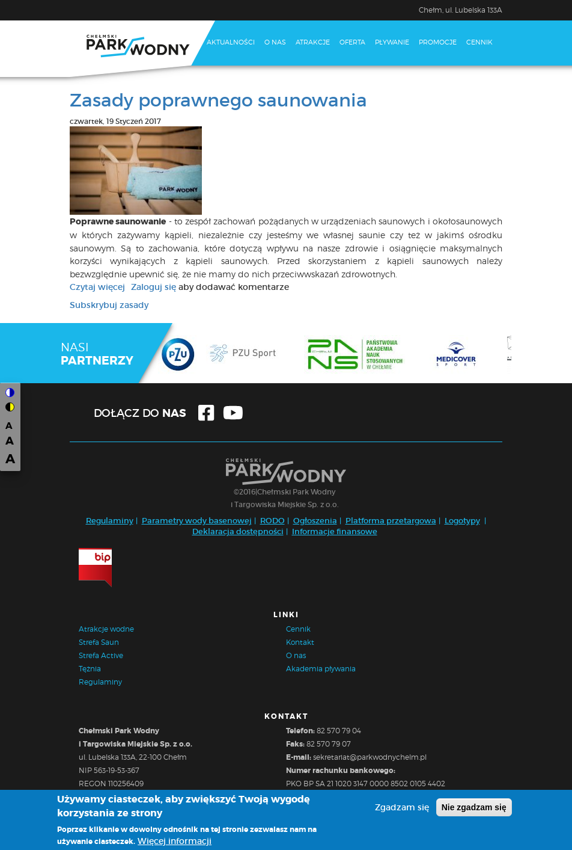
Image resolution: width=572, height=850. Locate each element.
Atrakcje (313, 42)
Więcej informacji (174, 842)
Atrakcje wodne (106, 628)
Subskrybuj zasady (109, 305)
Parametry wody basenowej (197, 521)
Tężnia (90, 668)
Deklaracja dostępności (238, 531)
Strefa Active (101, 655)
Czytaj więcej (97, 287)
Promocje (438, 42)
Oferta (352, 42)
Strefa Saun (99, 642)
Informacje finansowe (334, 531)
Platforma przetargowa (390, 521)
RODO (272, 521)
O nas (275, 42)
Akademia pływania (321, 668)
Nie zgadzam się (474, 808)
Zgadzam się (402, 808)
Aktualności (231, 42)
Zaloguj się (153, 287)
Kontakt (223, 86)
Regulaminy (109, 521)
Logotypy (462, 521)
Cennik (479, 42)
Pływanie (392, 42)
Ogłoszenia (315, 521)
